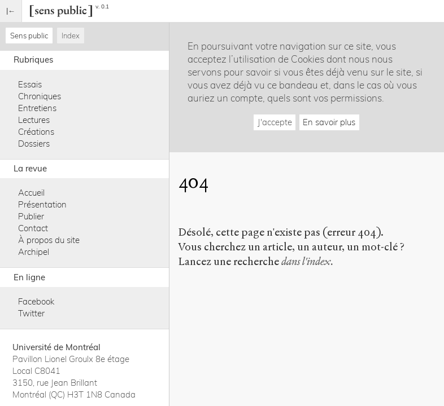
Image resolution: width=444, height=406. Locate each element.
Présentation (42, 204)
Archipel (33, 251)
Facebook (36, 301)
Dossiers (34, 143)
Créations (36, 131)
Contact (33, 228)
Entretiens (37, 108)
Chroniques (39, 96)
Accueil (31, 192)
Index (71, 35)
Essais (30, 84)
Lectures (34, 119)
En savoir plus (329, 122)
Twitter (31, 313)
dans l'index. (307, 261)
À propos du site (49, 240)
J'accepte (275, 122)
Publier (31, 216)
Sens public (29, 35)
